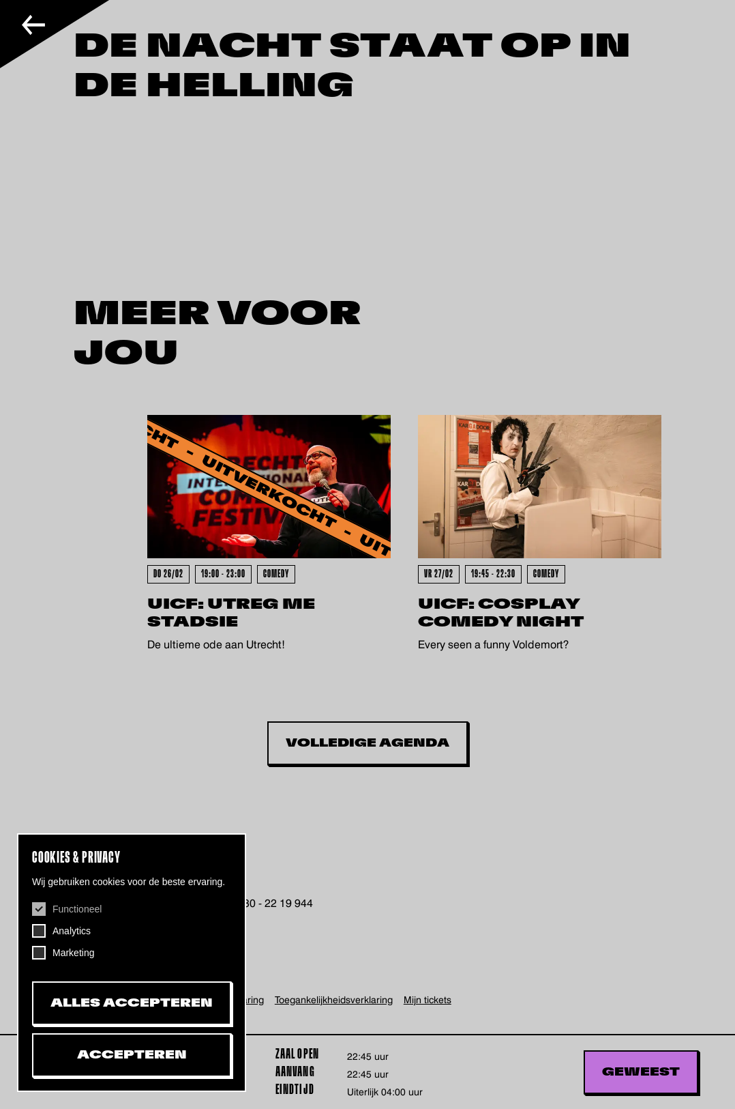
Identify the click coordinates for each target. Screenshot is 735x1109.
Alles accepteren (131, 1003)
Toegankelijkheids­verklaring (334, 999)
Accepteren (132, 1055)
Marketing (73, 952)
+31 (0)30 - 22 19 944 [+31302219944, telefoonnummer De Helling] (260, 903)
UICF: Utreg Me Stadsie (231, 613)
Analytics (71, 930)
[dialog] (131, 962)
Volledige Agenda (367, 743)
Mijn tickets (427, 999)
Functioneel (77, 909)
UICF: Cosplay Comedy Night (501, 613)
